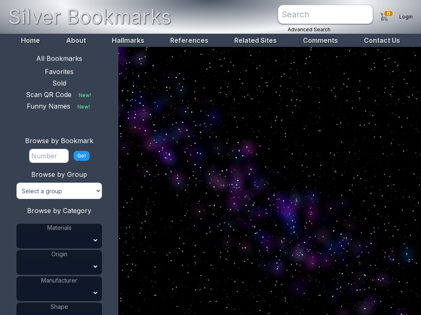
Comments (320, 40)
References (189, 40)
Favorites (59, 71)
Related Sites (255, 40)
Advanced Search (309, 29)
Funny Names (59, 106)
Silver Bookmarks (89, 17)
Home (30, 40)
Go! (81, 156)
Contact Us (382, 40)
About (76, 40)
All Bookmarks (59, 58)
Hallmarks (128, 40)
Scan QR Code (59, 94)
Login (406, 17)
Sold (59, 83)
